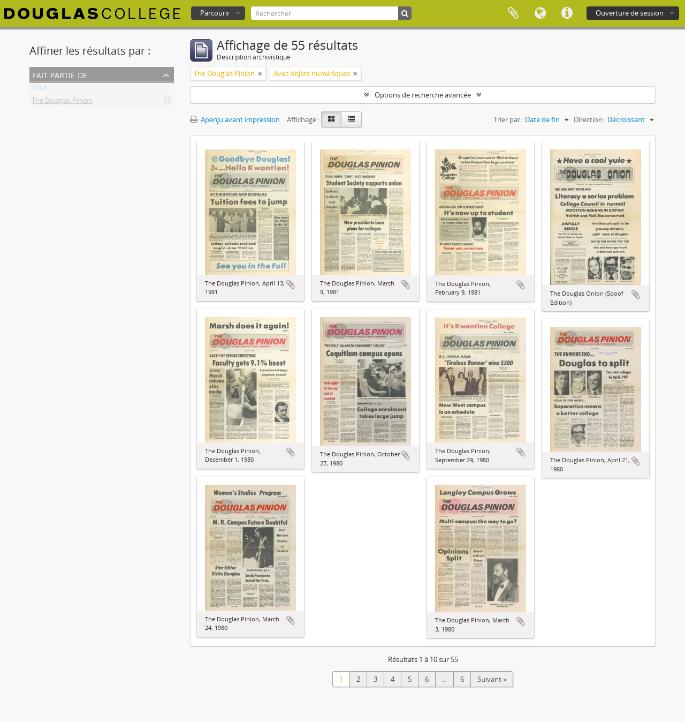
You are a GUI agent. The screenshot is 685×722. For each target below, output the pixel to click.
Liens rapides (566, 13)
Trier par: (507, 119)
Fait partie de (60, 74)
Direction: (589, 119)
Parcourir (215, 13)
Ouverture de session (630, 13)
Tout (39, 89)
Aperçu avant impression (235, 119)
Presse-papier (513, 13)
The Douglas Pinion (62, 102)
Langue (540, 13)
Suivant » (491, 679)
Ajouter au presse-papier (290, 284)
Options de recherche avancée (423, 95)
